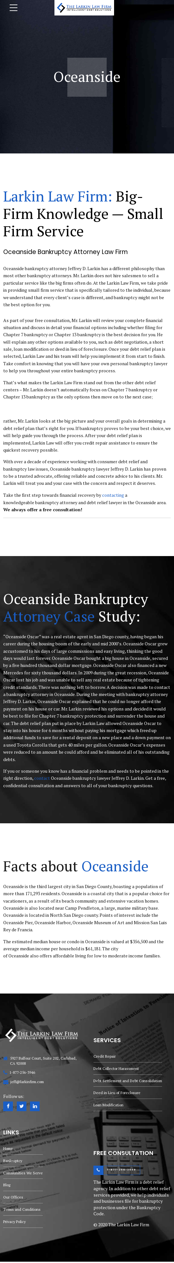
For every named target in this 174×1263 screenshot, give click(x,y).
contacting (113, 495)
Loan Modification (109, 1105)
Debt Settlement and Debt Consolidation (129, 1080)
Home (9, 1148)
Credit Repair (104, 1055)
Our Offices (13, 1198)
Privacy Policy (15, 1223)
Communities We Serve (24, 1173)
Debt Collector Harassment (117, 1068)
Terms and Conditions (23, 1210)
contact (42, 778)
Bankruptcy (13, 1161)
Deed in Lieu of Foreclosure (118, 1092)
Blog (7, 1186)
